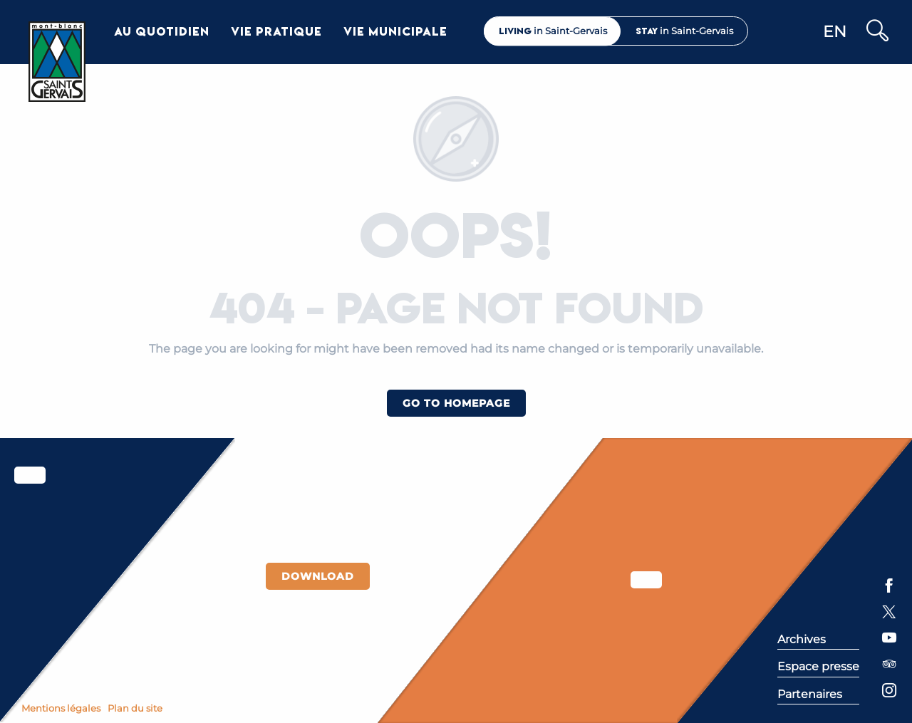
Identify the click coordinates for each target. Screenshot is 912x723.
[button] (877, 32)
